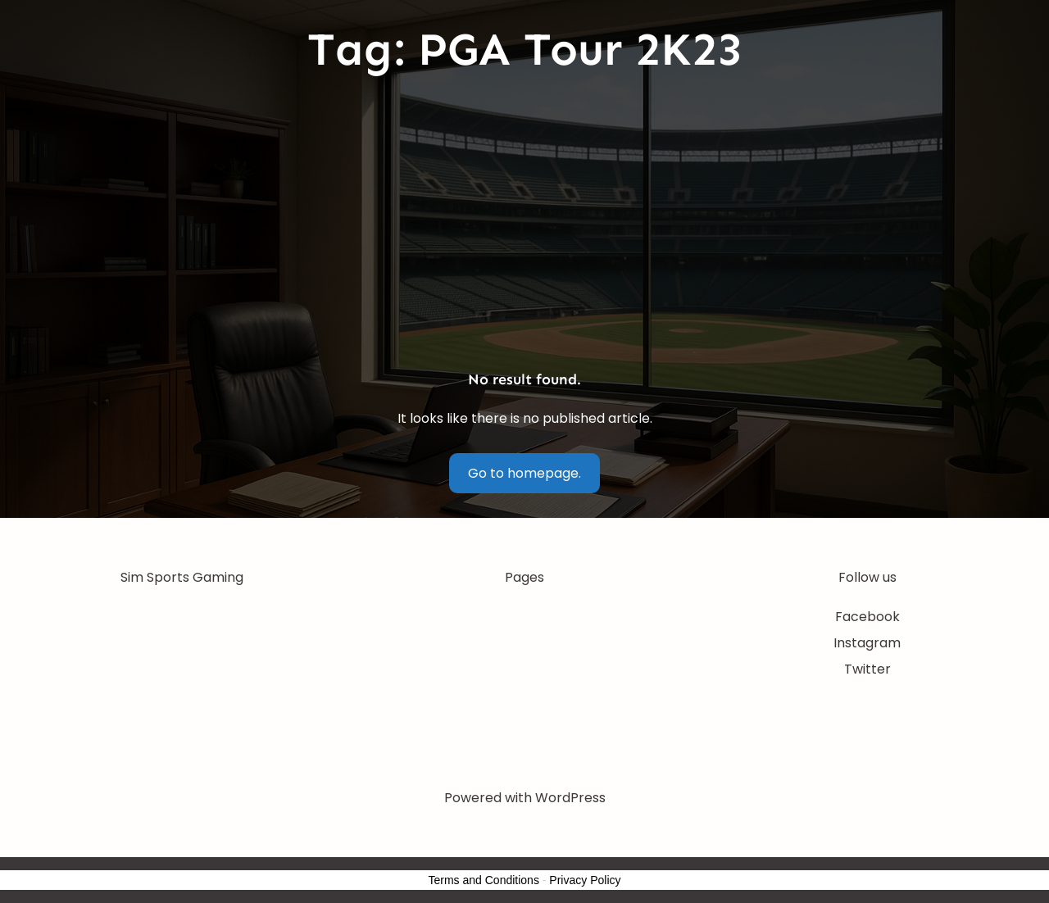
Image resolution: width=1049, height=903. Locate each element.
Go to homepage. (524, 473)
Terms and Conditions (484, 880)
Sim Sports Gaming (181, 577)
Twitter (867, 669)
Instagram (867, 642)
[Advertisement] (524, 224)
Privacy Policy (584, 880)
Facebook (867, 616)
